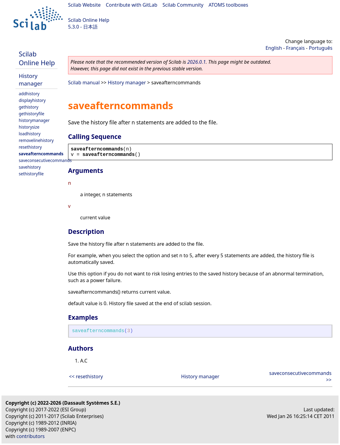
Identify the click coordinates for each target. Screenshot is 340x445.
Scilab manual (84, 82)
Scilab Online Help (88, 20)
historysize (29, 127)
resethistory (30, 147)
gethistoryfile (31, 113)
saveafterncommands (41, 154)
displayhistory (32, 100)
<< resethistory (86, 376)
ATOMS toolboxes (228, 5)
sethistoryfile (31, 174)
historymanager (34, 120)
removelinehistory (36, 140)
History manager (30, 79)
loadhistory (30, 134)
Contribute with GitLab (131, 5)
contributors (31, 436)
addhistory (29, 93)
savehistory (30, 167)
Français (295, 48)
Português (320, 48)
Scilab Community (182, 5)
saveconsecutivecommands (45, 160)
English (274, 48)
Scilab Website (84, 5)
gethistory (28, 107)
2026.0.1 (196, 62)
